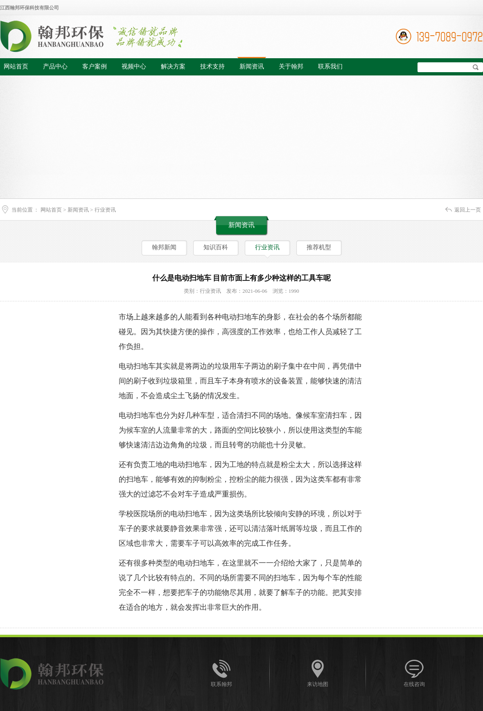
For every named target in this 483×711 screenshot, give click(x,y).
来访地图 (317, 684)
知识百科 (215, 247)
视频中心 (134, 66)
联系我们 (330, 66)
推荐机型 (319, 247)
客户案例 (94, 66)
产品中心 (55, 66)
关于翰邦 (291, 66)
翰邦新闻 (164, 247)
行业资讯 (105, 210)
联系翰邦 (221, 684)
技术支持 (212, 66)
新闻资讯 (251, 66)
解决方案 (173, 66)
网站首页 (16, 66)
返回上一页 (467, 210)
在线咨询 (414, 684)
